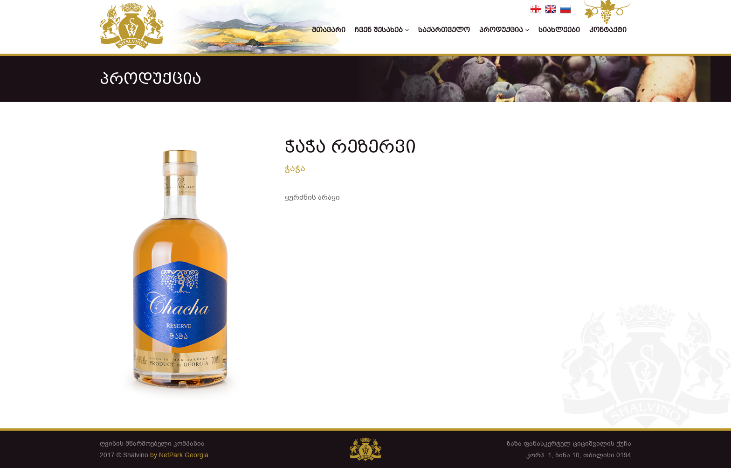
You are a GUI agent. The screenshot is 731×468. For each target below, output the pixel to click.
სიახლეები (559, 30)
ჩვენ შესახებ (382, 30)
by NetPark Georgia (179, 455)
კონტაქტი (608, 30)
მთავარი (328, 30)
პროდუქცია (504, 30)
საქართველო (444, 30)
